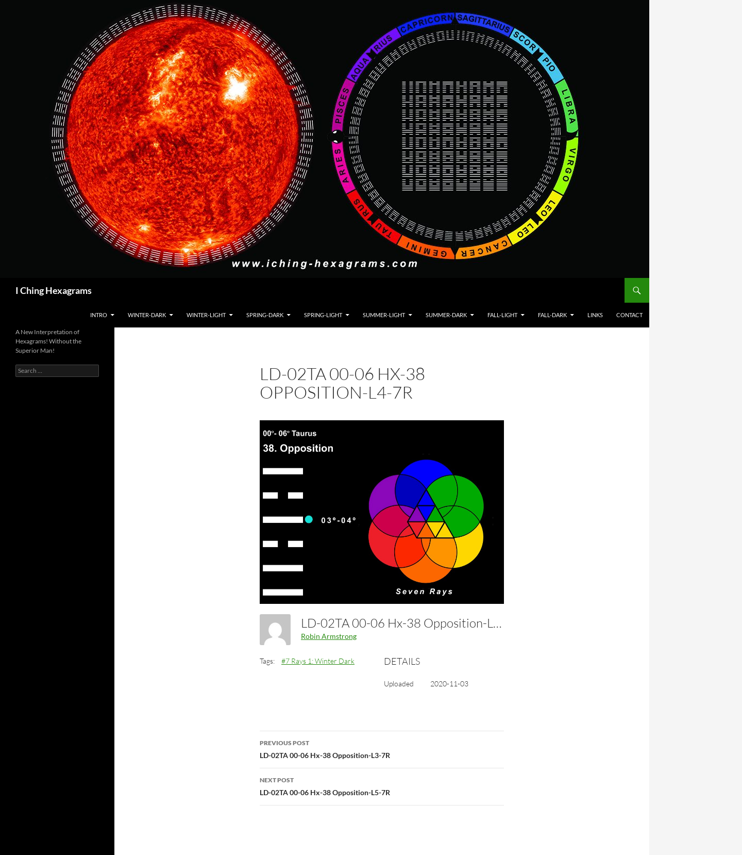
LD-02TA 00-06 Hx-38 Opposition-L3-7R (382, 748)
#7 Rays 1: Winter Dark (318, 660)
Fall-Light (502, 314)
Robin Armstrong (329, 636)
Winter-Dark (147, 314)
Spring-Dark (264, 314)
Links (595, 314)
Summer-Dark (446, 314)
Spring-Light (323, 314)
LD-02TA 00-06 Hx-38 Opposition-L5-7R (382, 785)
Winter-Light (206, 314)
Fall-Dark (552, 314)
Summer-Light (384, 314)
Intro (98, 314)
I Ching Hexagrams (53, 290)
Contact (629, 314)
